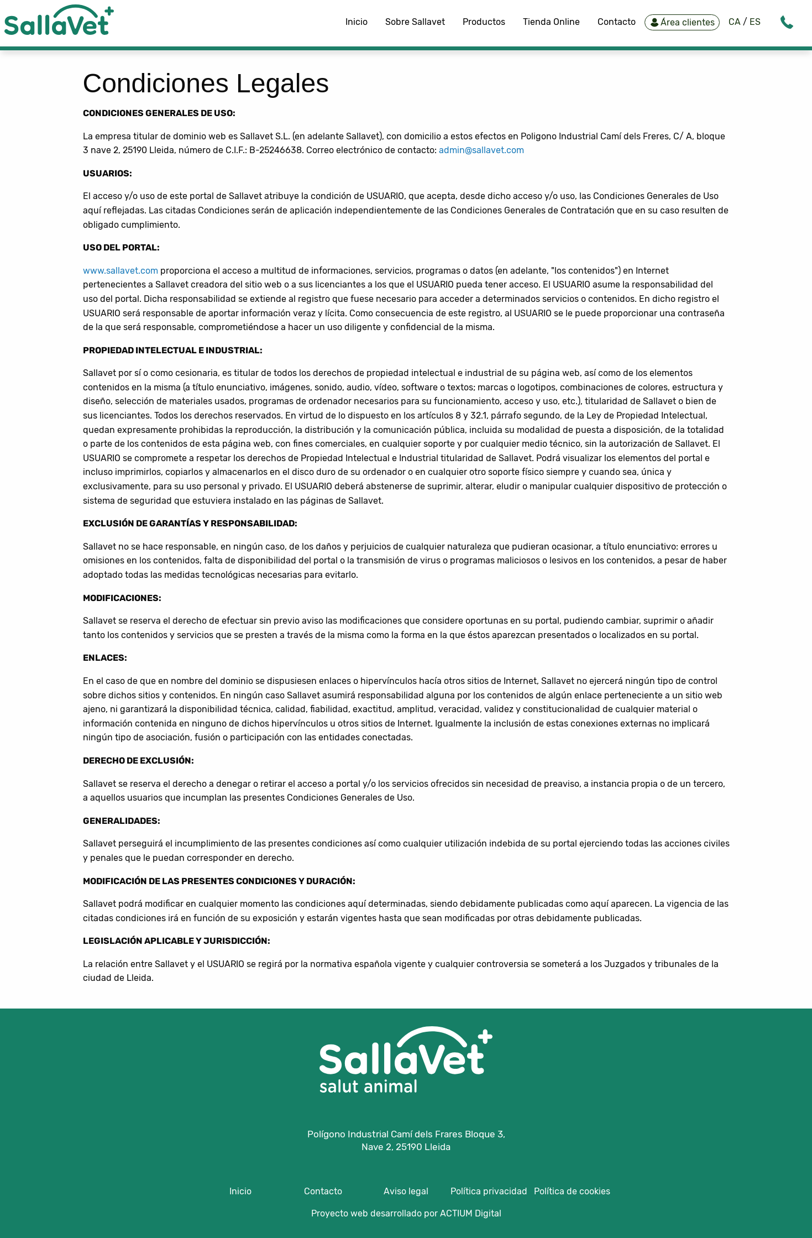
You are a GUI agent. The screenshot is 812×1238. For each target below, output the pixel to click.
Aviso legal (406, 1191)
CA (736, 22)
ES (754, 22)
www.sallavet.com (120, 270)
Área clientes (681, 22)
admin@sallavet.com (481, 150)
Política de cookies (572, 1191)
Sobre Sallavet (415, 22)
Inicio (356, 22)
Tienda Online (551, 22)
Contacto (617, 22)
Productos (484, 22)
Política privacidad (488, 1191)
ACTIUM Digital (470, 1213)
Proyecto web (340, 1213)
